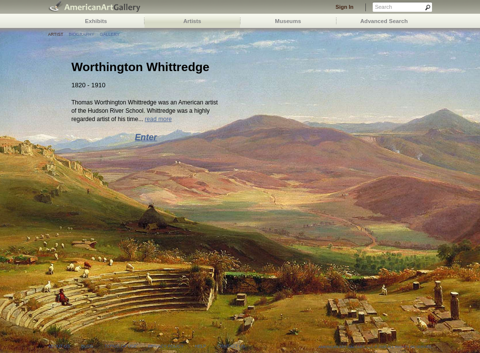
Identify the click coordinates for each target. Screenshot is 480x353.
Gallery (110, 34)
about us (59, 346)
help (200, 346)
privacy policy (166, 346)
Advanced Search (384, 21)
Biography (81, 34)
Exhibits (96, 21)
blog (87, 346)
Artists (192, 21)
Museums (288, 21)
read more (158, 119)
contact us (231, 346)
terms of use (120, 346)
